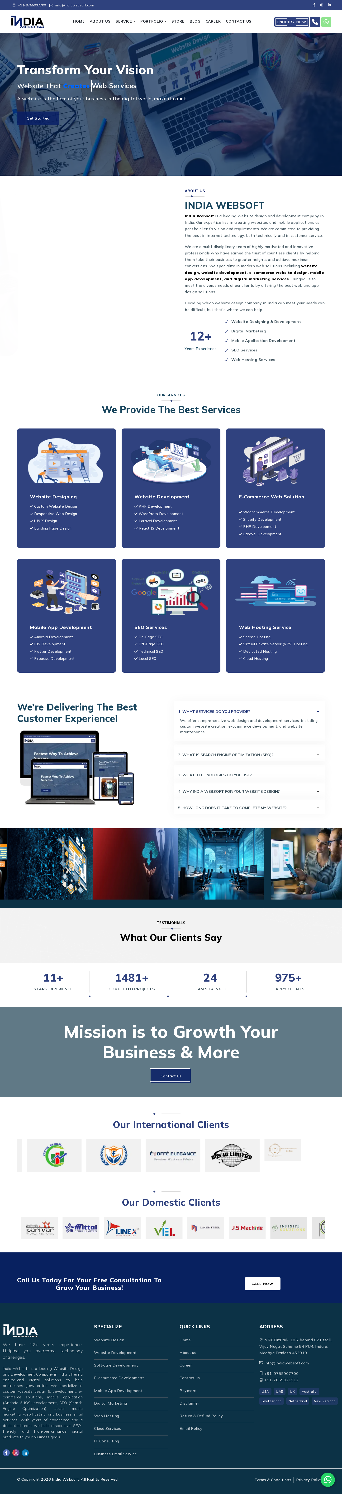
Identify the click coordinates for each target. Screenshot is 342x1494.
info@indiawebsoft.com (71, 5)
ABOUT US (100, 21)
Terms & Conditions (273, 1479)
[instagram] (322, 5)
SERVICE (124, 21)
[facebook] (314, 5)
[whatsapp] (326, 22)
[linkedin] (329, 5)
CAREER (213, 21)
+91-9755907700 (29, 5)
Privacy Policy (309, 1479)
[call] (315, 22)
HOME (79, 21)
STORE (178, 21)
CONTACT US (239, 21)
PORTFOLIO (151, 21)
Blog (195, 21)
